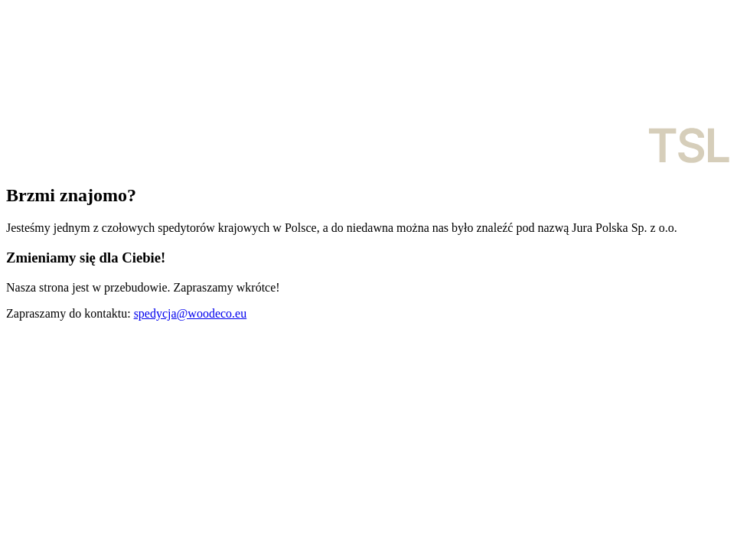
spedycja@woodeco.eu (190, 313)
